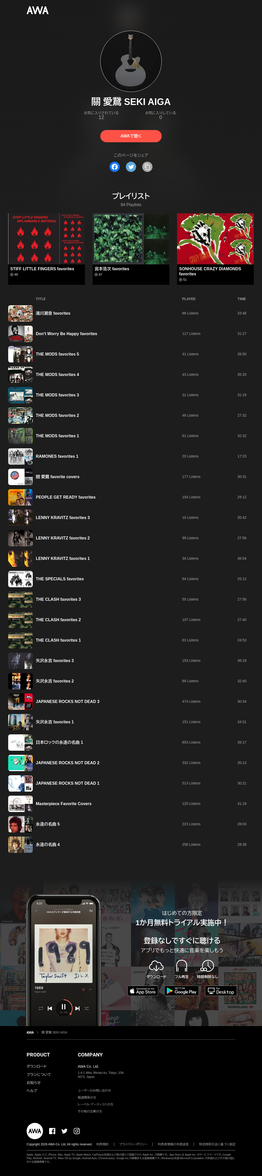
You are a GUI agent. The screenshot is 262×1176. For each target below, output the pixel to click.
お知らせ (34, 1083)
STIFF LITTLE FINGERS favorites (42, 269)
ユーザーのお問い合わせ (94, 1090)
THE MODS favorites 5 (57, 354)
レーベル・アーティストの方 (95, 1104)
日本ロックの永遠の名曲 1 (61, 742)
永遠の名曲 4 (48, 844)
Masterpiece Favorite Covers (64, 804)
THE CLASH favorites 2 (58, 620)
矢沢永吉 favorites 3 (55, 660)
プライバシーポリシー (133, 1144)
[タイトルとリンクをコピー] (147, 167)
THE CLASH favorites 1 (58, 640)
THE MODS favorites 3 (57, 395)
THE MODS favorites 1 (57, 436)
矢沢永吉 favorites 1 (56, 722)
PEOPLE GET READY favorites (66, 497)
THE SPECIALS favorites (60, 579)
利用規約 (102, 1144)
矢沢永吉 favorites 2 (55, 681)
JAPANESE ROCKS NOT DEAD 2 (68, 763)
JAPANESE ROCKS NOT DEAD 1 (68, 783)
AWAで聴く (131, 136)
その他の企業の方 (90, 1111)
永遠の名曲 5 (48, 824)
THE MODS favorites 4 (57, 374)
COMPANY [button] (90, 1055)
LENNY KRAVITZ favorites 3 (63, 517)
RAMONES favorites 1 (57, 456)
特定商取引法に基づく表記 (217, 1144)
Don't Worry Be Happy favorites (66, 334)
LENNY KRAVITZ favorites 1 (63, 558)
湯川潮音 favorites (53, 313)
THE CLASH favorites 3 (58, 599)
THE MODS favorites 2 (57, 415)
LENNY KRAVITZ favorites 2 (63, 538)
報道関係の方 (87, 1097)
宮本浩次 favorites (112, 269)
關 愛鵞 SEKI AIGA (54, 1032)
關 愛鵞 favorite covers (58, 477)
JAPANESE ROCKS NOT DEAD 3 (68, 701)
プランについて (39, 1075)
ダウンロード (37, 1066)
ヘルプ (32, 1091)
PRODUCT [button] (38, 1055)
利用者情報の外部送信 (173, 1144)
